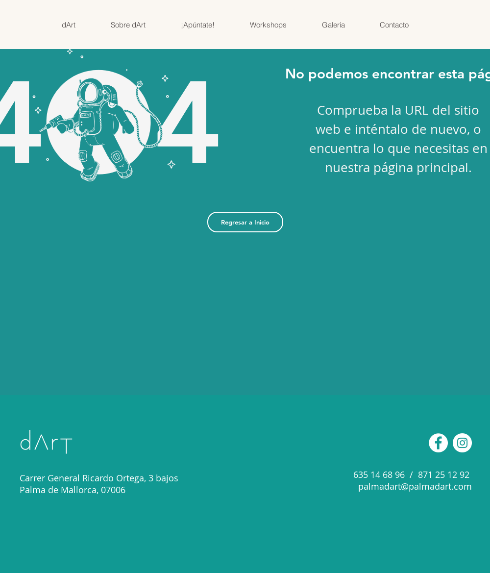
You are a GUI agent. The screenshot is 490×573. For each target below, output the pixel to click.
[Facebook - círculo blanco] (438, 442)
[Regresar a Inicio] (245, 222)
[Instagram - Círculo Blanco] (462, 442)
